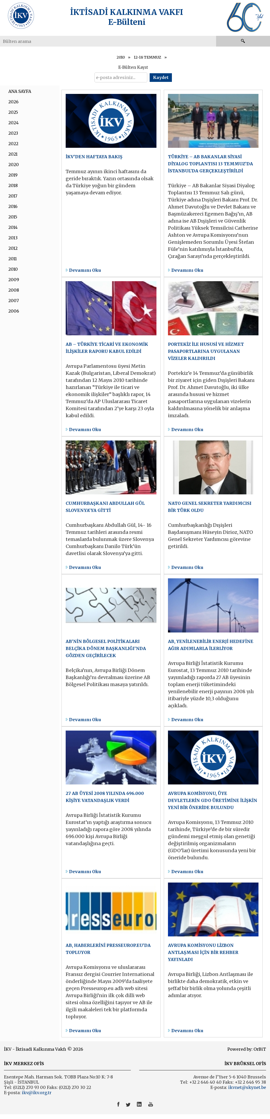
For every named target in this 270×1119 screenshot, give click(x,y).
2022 (13, 143)
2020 (13, 164)
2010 (121, 57)
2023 (13, 133)
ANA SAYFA (19, 91)
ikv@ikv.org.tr (36, 1092)
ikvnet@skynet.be (247, 1087)
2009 (13, 279)
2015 (12, 216)
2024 (13, 122)
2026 (13, 101)
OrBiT (260, 1049)
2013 (13, 237)
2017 (12, 196)
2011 (12, 258)
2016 (13, 206)
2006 (13, 311)
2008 (13, 290)
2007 (13, 300)
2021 (13, 154)
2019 (13, 175)
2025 (13, 112)
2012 (13, 248)
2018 (13, 185)
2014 (13, 227)
